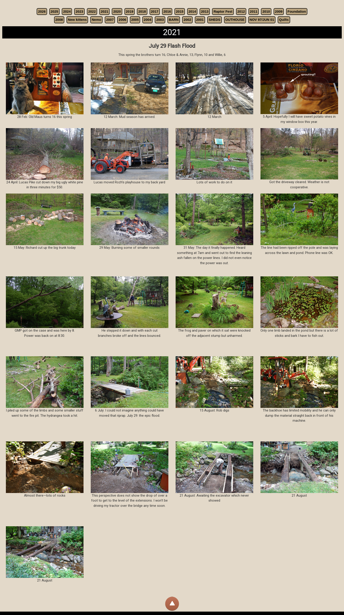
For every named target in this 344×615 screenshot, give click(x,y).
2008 (59, 20)
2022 (92, 11)
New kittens (77, 20)
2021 (104, 11)
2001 (200, 20)
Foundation (296, 11)
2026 (41, 11)
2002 (187, 20)
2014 (192, 11)
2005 (135, 20)
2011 (253, 11)
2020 (117, 11)
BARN (174, 20)
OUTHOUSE (235, 20)
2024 (67, 11)
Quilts (284, 20)
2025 (54, 11)
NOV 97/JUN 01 (262, 20)
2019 (129, 11)
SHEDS (214, 20)
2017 (154, 11)
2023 (79, 11)
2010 (266, 11)
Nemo (96, 20)
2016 (167, 11)
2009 (278, 11)
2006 (122, 20)
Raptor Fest (222, 11)
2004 (147, 20)
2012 (241, 11)
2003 (160, 20)
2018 (142, 11)
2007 (110, 20)
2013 (204, 11)
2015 (179, 11)
